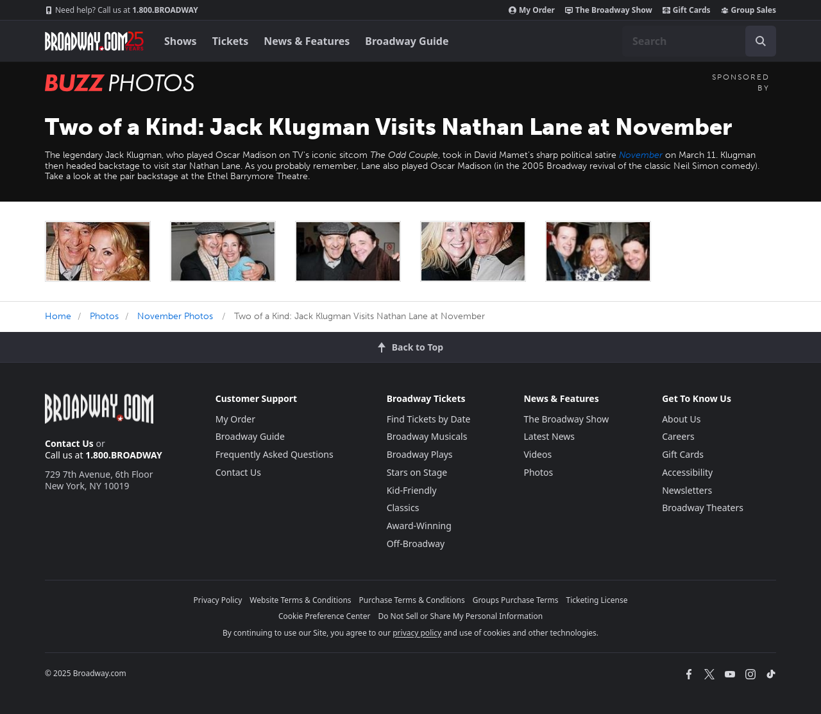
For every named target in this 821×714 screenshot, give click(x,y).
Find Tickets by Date (429, 419)
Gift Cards (687, 10)
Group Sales (748, 10)
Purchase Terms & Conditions (412, 600)
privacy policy (417, 632)
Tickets (230, 41)
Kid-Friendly (412, 490)
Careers (678, 436)
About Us (681, 419)
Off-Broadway (416, 543)
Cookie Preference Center (324, 616)
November (641, 155)
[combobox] (699, 41)
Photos (104, 316)
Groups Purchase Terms (516, 600)
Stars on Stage (417, 472)
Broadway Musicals (427, 436)
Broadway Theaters (702, 507)
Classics (403, 507)
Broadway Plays (420, 454)
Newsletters (687, 490)
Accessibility (687, 472)
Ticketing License (597, 600)
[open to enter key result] (760, 41)
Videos (537, 454)
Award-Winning (419, 525)
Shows (180, 41)
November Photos (175, 316)
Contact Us (69, 443)
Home (58, 316)
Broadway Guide (406, 41)
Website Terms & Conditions (300, 600)
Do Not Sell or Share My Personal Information (460, 616)
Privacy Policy (218, 600)
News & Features (307, 41)
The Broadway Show (608, 10)
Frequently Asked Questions (275, 454)
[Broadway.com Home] (94, 41)
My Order (532, 10)
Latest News (549, 436)
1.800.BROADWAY (121, 10)
